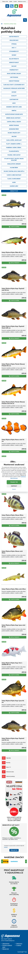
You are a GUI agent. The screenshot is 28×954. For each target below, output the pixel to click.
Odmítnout (14, 486)
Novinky (6, 762)
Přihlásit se (14, 850)
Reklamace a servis (22, 1)
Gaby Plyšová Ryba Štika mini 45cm (14, 589)
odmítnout (23, 476)
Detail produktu (14, 262)
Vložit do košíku (14, 226)
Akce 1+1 (6, 767)
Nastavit (14, 489)
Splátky (10, 1)
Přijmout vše (14, 482)
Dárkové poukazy (8, 776)
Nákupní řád (5, 949)
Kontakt (15, 1)
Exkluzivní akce (8, 771)
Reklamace (19, 943)
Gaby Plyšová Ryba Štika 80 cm (12, 252)
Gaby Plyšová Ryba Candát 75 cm (13, 216)
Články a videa (5, 1)
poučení (6, 847)
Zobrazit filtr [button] (14, 191)
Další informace (14, 478)
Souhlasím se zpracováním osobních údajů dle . (14, 846)
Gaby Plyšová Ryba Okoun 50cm (12, 515)
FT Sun (24, 952)
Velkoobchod (5, 943)
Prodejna (18, 945)
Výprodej (6, 758)
